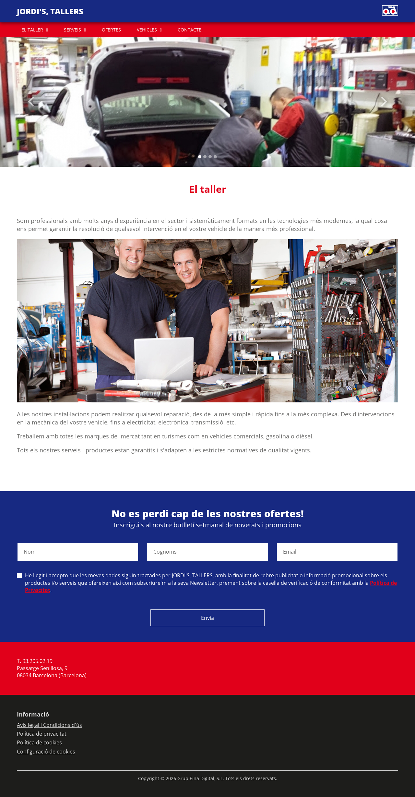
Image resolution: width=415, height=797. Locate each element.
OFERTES (111, 30)
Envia (207, 617)
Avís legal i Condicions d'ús (49, 725)
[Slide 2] (210, 157)
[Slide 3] (215, 157)
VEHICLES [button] (147, 30)
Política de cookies (39, 742)
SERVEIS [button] (72, 30)
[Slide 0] (199, 157)
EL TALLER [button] (32, 30)
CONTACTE (189, 30)
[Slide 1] (205, 157)
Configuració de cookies (46, 751)
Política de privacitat (41, 733)
